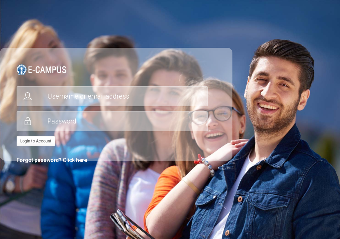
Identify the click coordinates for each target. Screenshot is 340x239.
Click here (75, 160)
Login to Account (35, 141)
